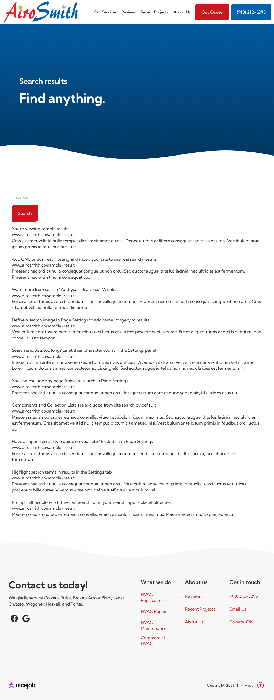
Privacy (247, 685)
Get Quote (212, 12)
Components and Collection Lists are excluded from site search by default (84, 405)
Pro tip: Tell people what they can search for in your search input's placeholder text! (92, 502)
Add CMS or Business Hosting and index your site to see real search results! (85, 259)
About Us (182, 12)
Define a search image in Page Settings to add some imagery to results (80, 320)
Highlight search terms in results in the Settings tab (62, 472)
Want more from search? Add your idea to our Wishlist (65, 289)
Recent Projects (154, 12)
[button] (105, 12)
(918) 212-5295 (251, 12)
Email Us (237, 609)
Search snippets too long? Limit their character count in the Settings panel (84, 350)
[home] (42, 12)
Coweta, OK (241, 622)
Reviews (128, 12)
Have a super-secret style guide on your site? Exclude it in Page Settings (82, 441)
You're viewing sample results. (41, 228)
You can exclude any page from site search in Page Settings (70, 380)
